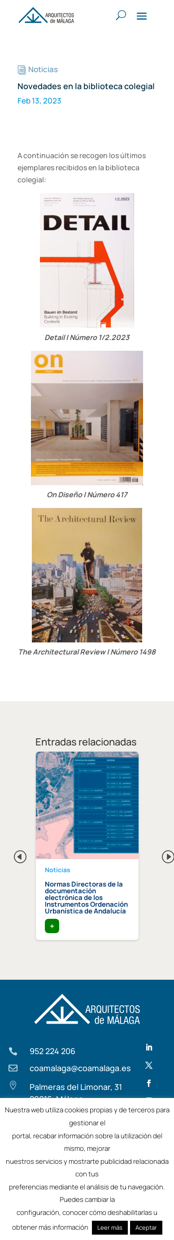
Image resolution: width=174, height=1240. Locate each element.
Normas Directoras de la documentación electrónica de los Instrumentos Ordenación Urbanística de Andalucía (86, 897)
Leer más (109, 1227)
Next (161, 854)
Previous (13, 854)
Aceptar (146, 1227)
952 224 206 (52, 1051)
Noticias (43, 69)
